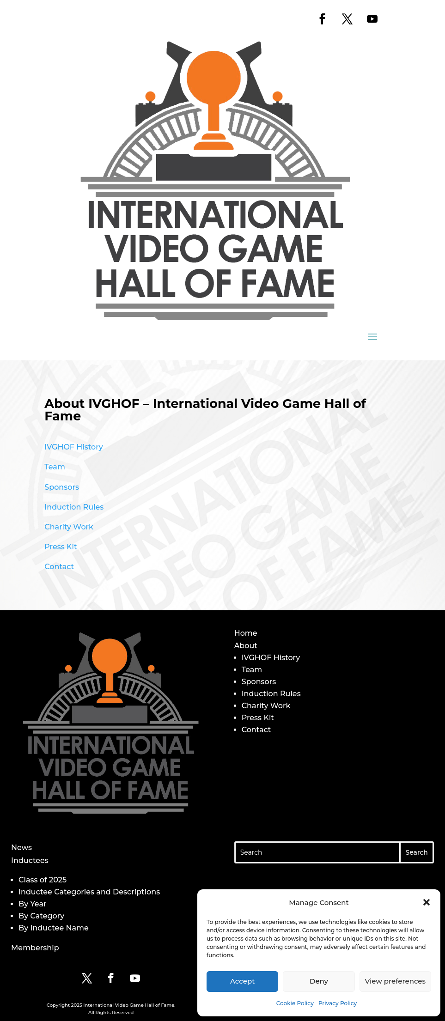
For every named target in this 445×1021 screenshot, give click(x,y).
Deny (319, 981)
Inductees (30, 860)
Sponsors (61, 487)
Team (54, 466)
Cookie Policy (295, 1003)
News (21, 847)
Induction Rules (74, 507)
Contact (59, 566)
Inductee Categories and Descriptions (89, 891)
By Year (32, 903)
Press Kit (60, 546)
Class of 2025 (42, 879)
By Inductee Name (53, 928)
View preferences (395, 981)
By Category (41, 916)
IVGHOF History (73, 447)
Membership (35, 947)
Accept (242, 981)
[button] (426, 902)
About (245, 645)
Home (245, 633)
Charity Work (68, 527)
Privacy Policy (337, 1003)
